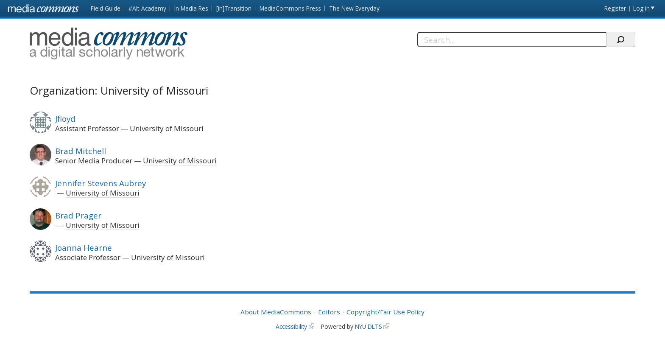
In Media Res (191, 8)
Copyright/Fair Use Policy (385, 312)
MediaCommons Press (290, 8)
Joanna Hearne (83, 247)
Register (615, 8)
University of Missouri (167, 128)
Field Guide (105, 8)
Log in (641, 8)
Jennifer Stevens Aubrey (100, 183)
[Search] (511, 39)
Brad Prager (78, 215)
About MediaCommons (275, 312)
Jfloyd (65, 118)
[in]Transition (233, 8)
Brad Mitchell (80, 151)
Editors (329, 312)
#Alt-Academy (147, 8)
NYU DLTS (368, 326)
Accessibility (291, 326)
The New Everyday (354, 8)
